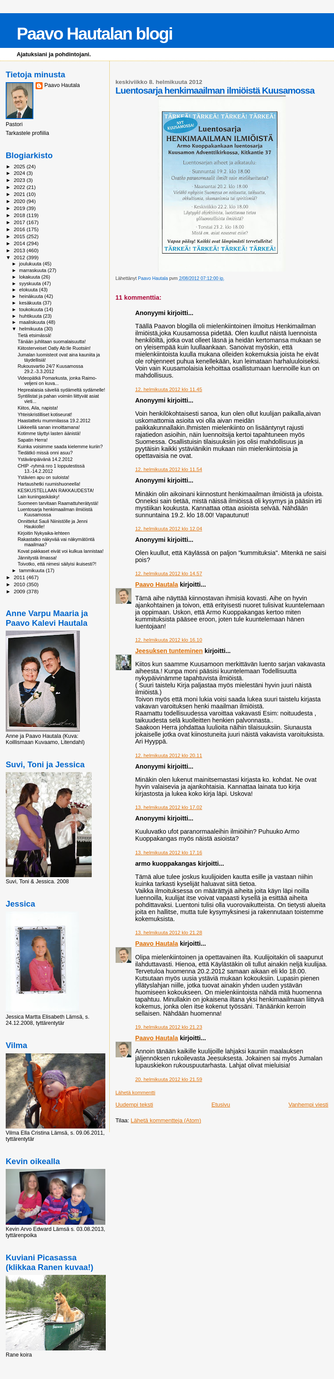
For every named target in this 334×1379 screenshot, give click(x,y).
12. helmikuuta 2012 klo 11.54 (168, 469)
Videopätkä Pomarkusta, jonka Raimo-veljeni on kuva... (57, 380)
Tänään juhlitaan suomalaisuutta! (52, 341)
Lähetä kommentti (135, 1092)
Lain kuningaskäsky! (38, 496)
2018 (20, 215)
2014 (20, 243)
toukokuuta (32, 309)
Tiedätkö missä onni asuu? (45, 452)
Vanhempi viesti (308, 1104)
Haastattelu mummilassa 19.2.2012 (54, 420)
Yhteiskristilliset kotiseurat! (45, 414)
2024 (20, 173)
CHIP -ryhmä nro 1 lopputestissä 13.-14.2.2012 (51, 468)
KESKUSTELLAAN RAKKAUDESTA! (56, 490)
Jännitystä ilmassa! (37, 557)
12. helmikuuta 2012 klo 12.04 (168, 528)
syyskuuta (31, 283)
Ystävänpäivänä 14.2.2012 (45, 459)
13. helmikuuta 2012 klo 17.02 (168, 807)
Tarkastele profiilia (27, 133)
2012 (20, 257)
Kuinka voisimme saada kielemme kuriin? (60, 446)
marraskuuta (33, 270)
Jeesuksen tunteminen (169, 650)
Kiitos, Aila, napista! (38, 407)
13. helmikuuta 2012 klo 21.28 (168, 932)
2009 (20, 591)
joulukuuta (31, 263)
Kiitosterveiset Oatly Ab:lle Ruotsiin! (54, 348)
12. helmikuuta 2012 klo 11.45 (168, 389)
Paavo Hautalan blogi (94, 33)
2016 (20, 229)
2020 (20, 201)
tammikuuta (32, 570)
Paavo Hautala (156, 584)
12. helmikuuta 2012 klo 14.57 (168, 573)
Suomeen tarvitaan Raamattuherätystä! (58, 503)
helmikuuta (31, 328)
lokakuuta (30, 276)
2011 (20, 577)
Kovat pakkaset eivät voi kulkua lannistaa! (61, 551)
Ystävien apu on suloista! (43, 477)
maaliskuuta (33, 322)
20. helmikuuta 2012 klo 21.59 (168, 1079)
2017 (20, 222)
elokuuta (29, 289)
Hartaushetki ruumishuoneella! (49, 483)
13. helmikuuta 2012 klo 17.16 (168, 852)
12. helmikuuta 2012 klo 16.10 (168, 639)
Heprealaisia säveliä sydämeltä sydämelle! (61, 389)
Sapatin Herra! (32, 440)
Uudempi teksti (134, 1104)
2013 (20, 250)
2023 (20, 180)
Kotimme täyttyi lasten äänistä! (49, 433)
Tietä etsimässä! (34, 335)
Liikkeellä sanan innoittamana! (49, 427)
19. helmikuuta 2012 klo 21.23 (168, 1027)
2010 (20, 584)
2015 (20, 236)
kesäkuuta (31, 302)
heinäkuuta (32, 296)
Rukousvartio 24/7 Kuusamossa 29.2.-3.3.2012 (50, 368)
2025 (20, 166)
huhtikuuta (31, 316)
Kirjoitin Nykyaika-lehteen (44, 533)
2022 (20, 187)
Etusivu (221, 1104)
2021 (20, 194)
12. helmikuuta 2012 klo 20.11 (168, 755)
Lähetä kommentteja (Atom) (166, 1120)
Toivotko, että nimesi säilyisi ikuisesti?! (57, 563)
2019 (20, 208)
